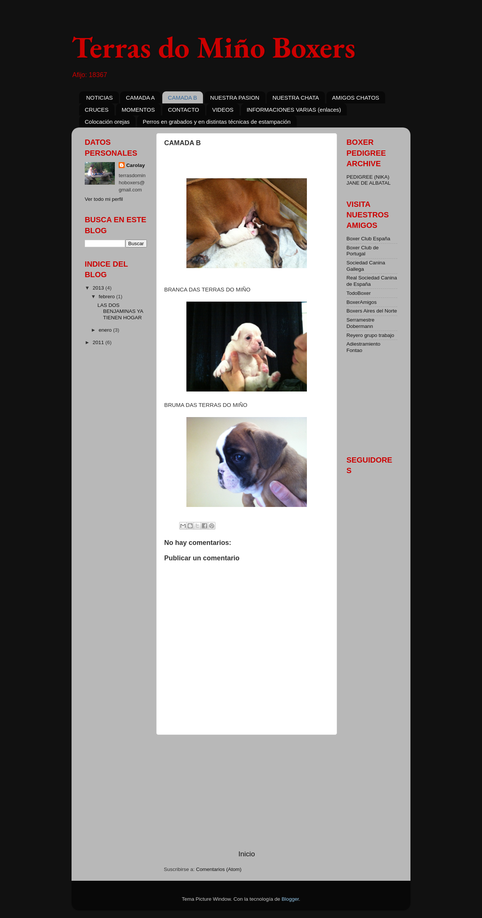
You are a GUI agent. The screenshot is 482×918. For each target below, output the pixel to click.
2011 (99, 342)
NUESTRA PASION (234, 97)
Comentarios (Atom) (219, 869)
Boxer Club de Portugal (362, 250)
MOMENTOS (138, 109)
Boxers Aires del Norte (371, 311)
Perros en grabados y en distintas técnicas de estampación (217, 121)
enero (106, 330)
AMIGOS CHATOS (355, 97)
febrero (107, 296)
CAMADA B (182, 97)
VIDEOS (222, 109)
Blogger (290, 899)
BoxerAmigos (361, 302)
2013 (99, 288)
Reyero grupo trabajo (370, 335)
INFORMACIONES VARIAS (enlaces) (294, 109)
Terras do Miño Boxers (213, 47)
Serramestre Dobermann (360, 323)
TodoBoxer (358, 293)
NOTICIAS (99, 97)
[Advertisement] (246, 792)
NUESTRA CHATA (295, 97)
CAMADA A (140, 97)
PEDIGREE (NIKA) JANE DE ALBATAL (368, 180)
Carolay (135, 165)
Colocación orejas (107, 121)
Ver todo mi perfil (104, 199)
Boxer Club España (368, 238)
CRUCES (96, 109)
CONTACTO (183, 109)
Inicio (246, 854)
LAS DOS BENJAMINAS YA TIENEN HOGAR (120, 311)
